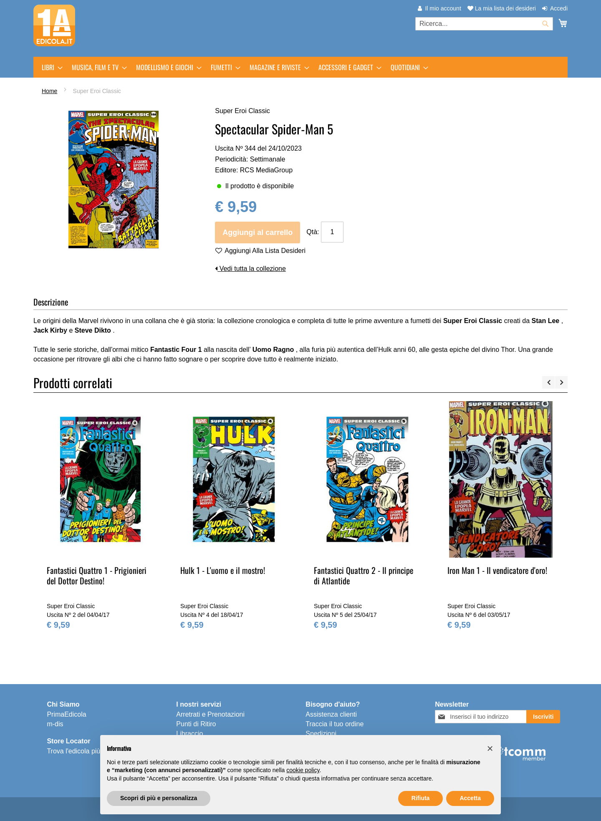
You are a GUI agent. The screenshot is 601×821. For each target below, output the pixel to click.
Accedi (559, 8)
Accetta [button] (470, 798)
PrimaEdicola (66, 714)
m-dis (55, 724)
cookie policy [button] (302, 770)
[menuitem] (50, 67)
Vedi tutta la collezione (250, 268)
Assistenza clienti (331, 714)
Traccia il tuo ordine (335, 724)
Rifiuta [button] (421, 798)
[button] (490, 748)
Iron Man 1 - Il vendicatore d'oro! (497, 570)
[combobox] (484, 23)
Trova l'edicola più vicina (83, 751)
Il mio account (443, 8)
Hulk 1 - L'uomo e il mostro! (222, 570)
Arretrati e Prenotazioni (210, 714)
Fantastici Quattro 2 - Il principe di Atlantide (363, 575)
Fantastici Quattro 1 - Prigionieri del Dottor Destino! (96, 575)
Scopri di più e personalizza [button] (158, 798)
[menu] (300, 67)
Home (49, 91)
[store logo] (54, 25)
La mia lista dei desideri (501, 8)
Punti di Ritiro (196, 724)
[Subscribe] (543, 716)
